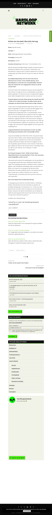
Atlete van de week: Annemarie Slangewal (18, 230)
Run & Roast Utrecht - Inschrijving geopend (21, 299)
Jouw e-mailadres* (26, 327)
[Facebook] (20, 6)
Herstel (14, 365)
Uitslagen (12, 385)
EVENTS (29, 3)
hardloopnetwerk (20, 43)
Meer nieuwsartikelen (14, 311)
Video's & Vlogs (16, 378)
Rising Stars (12, 345)
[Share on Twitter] (25, 257)
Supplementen (16, 368)
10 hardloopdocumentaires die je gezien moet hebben (24, 293)
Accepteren (27, 511)
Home (14, 3)
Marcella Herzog (20, 250)
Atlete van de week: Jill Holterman (16, 239)
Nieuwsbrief (36, 3)
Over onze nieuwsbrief (15, 322)
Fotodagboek (15, 375)
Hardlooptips (15, 371)
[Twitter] (22, 6)
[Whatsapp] (31, 6)
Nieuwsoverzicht (22, 3)
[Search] (43, 10)
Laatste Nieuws (13, 361)
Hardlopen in (12, 348)
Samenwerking (13, 351)
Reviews (11, 388)
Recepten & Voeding (17, 381)
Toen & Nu (12, 358)
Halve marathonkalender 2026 (17, 305)
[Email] (27, 6)
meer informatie (43, 509)
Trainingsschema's (14, 354)
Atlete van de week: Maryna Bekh (16, 221)
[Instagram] (24, 6)
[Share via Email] (27, 257)
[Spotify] (29, 6)
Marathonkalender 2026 (15, 279)
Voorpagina (17, 36)
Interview (11, 250)
